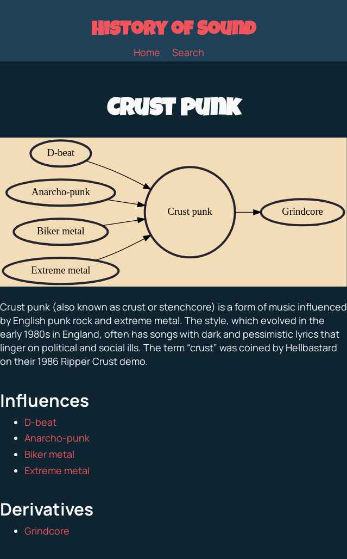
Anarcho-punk (57, 437)
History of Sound (173, 31)
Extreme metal (57, 470)
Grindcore (47, 530)
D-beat (40, 421)
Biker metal (49, 454)
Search (188, 52)
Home (147, 52)
